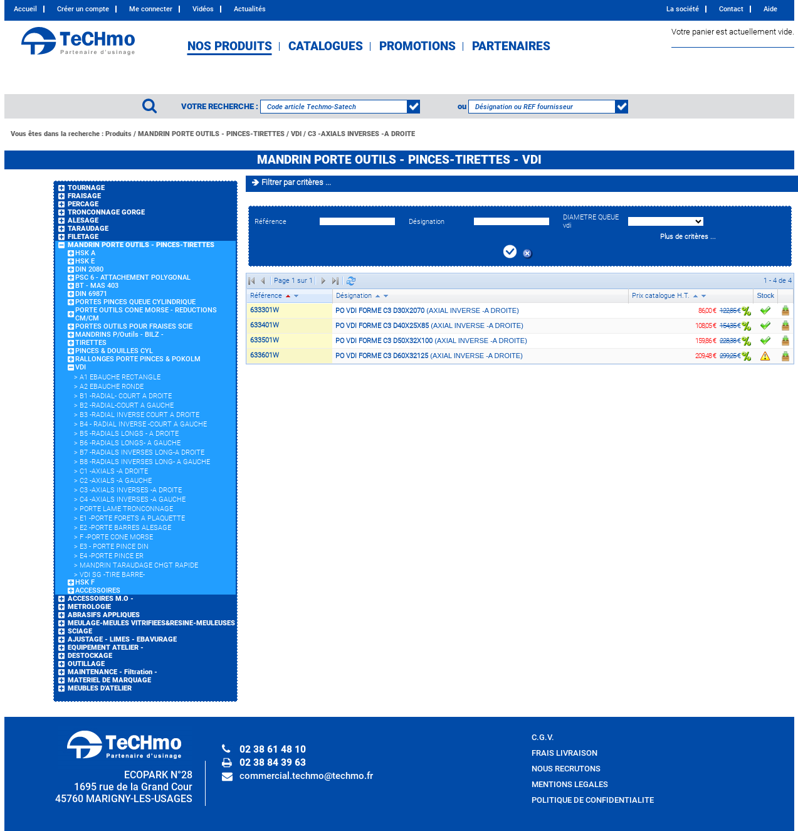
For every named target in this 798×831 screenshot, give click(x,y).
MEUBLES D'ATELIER (100, 688)
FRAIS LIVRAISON (564, 753)
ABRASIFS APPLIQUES (104, 615)
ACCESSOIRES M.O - (101, 599)
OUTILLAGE (86, 664)
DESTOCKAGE (90, 656)
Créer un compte (83, 9)
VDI (296, 134)
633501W (264, 340)
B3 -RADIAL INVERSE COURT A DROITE (139, 415)
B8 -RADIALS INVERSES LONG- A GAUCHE (145, 462)
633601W (264, 355)
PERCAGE (83, 204)
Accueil (25, 9)
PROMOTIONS (417, 46)
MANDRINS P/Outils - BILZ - (119, 335)
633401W (264, 325)
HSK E (85, 261)
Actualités (250, 9)
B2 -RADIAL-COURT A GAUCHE (127, 405)
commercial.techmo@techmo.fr (306, 775)
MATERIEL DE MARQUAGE (109, 680)
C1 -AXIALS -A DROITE (114, 471)
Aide (770, 9)
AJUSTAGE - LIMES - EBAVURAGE (122, 639)
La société (682, 9)
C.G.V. (543, 737)
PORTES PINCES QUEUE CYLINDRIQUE (135, 302)
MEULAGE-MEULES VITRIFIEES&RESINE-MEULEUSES (151, 623)
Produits (118, 134)
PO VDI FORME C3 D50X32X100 (384, 341)
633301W (264, 310)
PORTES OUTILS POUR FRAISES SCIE (133, 326)
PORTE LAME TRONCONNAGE (126, 509)
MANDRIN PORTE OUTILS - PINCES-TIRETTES (211, 134)
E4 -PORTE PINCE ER (112, 556)
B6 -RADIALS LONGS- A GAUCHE (130, 443)
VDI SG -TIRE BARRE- (112, 575)
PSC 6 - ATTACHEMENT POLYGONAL (133, 277)
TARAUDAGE (88, 229)
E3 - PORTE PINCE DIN (114, 547)
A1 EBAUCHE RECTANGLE (120, 377)
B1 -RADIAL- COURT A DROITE (126, 396)
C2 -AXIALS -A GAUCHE (116, 481)
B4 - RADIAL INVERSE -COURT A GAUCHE (143, 424)
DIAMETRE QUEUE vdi (591, 221)
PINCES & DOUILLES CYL (114, 351)
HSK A (85, 253)
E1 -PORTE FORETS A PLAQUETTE (132, 518)
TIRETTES (91, 343)
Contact (731, 9)
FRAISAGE (84, 196)
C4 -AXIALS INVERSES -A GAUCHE (133, 499)
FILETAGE (83, 237)
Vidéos (203, 9)
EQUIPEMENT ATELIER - (106, 647)
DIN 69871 (91, 294)
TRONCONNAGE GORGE (106, 212)
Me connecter (150, 9)
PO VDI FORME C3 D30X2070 (379, 311)
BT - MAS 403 (96, 286)
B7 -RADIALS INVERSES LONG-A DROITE (142, 452)
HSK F (85, 582)
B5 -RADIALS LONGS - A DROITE (129, 434)
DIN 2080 (89, 269)
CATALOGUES (325, 46)
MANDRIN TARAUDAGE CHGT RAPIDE (139, 565)
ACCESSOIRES (97, 590)
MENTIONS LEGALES (570, 784)
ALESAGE (83, 220)
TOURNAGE (86, 188)
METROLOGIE (89, 607)
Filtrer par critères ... (296, 182)
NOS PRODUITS (229, 46)
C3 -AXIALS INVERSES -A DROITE (361, 134)
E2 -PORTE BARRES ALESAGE (125, 528)
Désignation (426, 222)
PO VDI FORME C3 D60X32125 (381, 356)
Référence (270, 222)
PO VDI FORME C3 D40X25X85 (382, 326)
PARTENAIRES (511, 46)
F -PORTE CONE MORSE (116, 537)
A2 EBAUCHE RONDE (112, 387)
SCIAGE (80, 631)
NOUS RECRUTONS (566, 768)
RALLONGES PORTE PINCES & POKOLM (138, 359)
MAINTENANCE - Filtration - (112, 672)
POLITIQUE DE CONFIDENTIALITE (593, 800)
